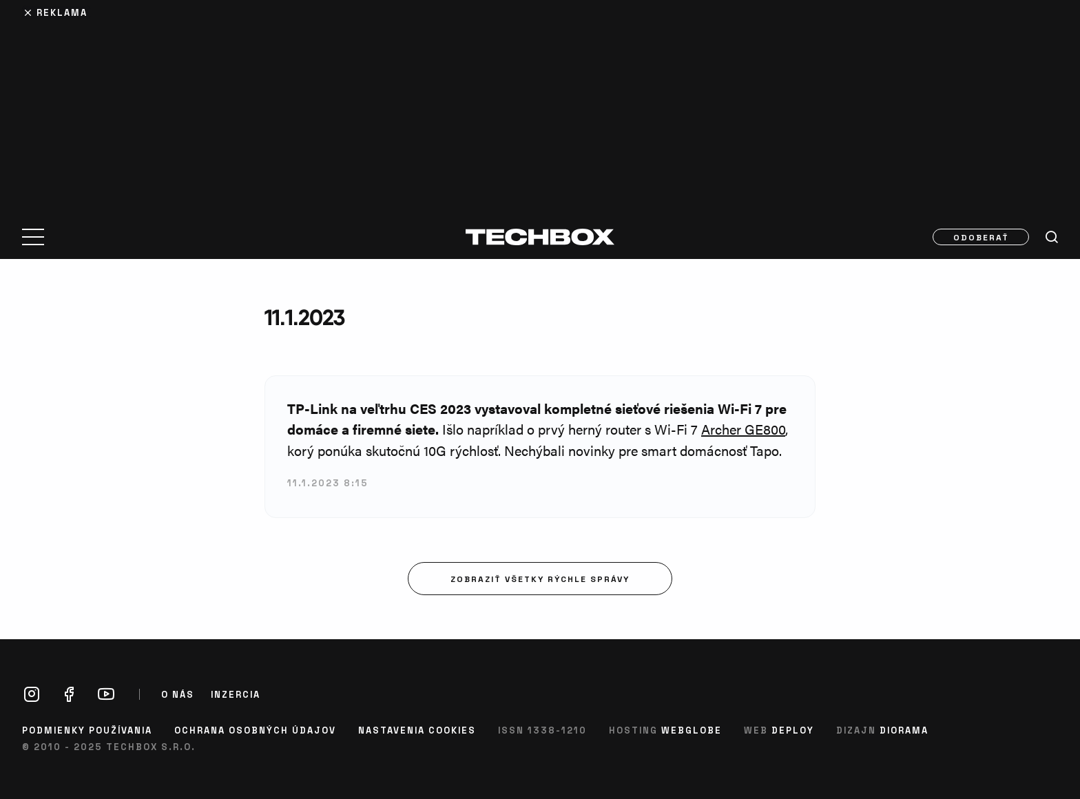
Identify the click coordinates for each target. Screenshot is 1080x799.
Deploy (792, 729)
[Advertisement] (540, 104)
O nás (177, 694)
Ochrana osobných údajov (255, 729)
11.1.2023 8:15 (327, 482)
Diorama (904, 729)
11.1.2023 (304, 317)
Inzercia (235, 694)
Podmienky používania (87, 729)
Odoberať (981, 237)
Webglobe (691, 729)
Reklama (62, 12)
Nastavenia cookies (417, 729)
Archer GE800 (743, 429)
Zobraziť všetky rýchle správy (540, 578)
